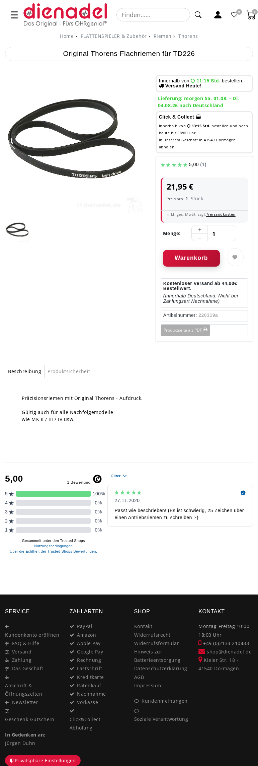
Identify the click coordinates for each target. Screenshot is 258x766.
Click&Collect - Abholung (87, 723)
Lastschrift (89, 668)
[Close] (245, 571)
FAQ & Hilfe (25, 643)
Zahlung (22, 660)
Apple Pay (89, 643)
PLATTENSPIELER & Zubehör (113, 36)
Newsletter (25, 702)
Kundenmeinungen (165, 701)
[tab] (25, 371)
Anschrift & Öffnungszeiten (23, 689)
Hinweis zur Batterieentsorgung (157, 655)
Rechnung (89, 660)
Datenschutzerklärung (160, 668)
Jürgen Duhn (20, 743)
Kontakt (143, 626)
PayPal (84, 626)
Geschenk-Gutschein (29, 719)
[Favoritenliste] (235, 15)
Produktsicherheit (69, 371)
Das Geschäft (28, 668)
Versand (22, 651)
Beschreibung (24, 371)
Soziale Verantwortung (161, 719)
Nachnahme (91, 694)
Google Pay (90, 651)
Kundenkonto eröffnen (32, 635)
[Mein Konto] (218, 15)
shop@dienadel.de (225, 651)
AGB (139, 677)
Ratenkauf (89, 685)
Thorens (187, 36)
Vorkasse (87, 702)
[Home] (67, 36)
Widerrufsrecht (152, 635)
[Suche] (198, 14)
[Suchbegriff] (153, 14)
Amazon (86, 635)
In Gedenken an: (25, 735)
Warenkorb (191, 258)
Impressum (147, 685)
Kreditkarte (90, 677)
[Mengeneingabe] (214, 233)
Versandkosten (221, 214)
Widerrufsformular (156, 643)
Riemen (162, 36)
